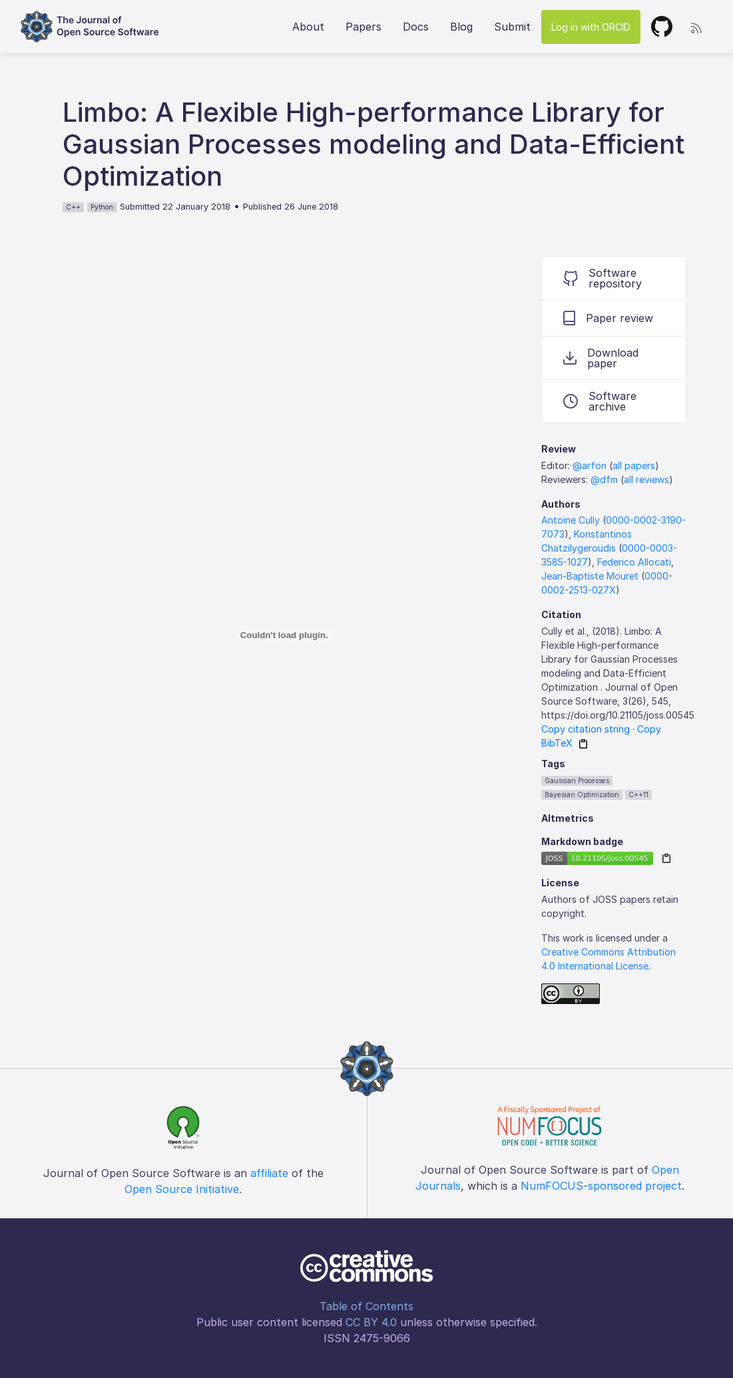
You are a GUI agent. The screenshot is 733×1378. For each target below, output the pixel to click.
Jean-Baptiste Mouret (589, 576)
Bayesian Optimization (582, 794)
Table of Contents (366, 1306)
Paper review (608, 318)
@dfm (604, 479)
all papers (633, 465)
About (308, 26)
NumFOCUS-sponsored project (601, 1185)
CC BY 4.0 (371, 1322)
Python (102, 207)
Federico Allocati (634, 562)
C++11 (638, 794)
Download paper (600, 358)
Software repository (602, 278)
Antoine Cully (570, 520)
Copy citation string (585, 729)
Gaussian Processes (577, 780)
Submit (512, 26)
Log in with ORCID (590, 27)
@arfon (590, 465)
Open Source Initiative (181, 1189)
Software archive (599, 401)
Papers (363, 26)
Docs (416, 26)
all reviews (646, 479)
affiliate (269, 1173)
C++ (73, 207)
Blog (461, 26)
